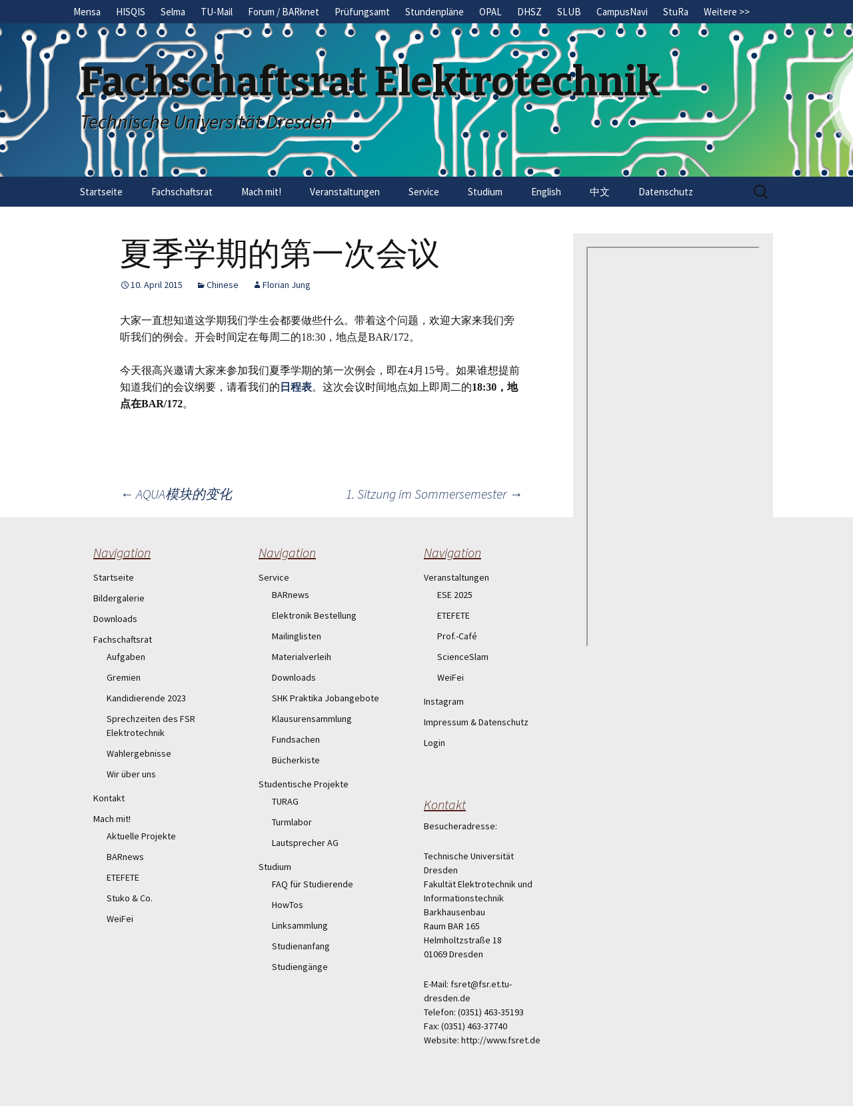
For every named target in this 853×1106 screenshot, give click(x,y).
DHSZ (529, 11)
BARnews (125, 857)
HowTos (287, 905)
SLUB (569, 11)
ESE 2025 (454, 595)
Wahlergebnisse (139, 753)
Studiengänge (300, 967)
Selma (173, 11)
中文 (600, 191)
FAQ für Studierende (312, 884)
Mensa (87, 11)
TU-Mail (217, 11)
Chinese (223, 285)
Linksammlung (300, 925)
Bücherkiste (296, 760)
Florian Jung (287, 285)
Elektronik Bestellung (314, 615)
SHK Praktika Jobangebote (325, 698)
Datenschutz (665, 191)
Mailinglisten (296, 636)
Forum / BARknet (283, 11)
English (546, 191)
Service (424, 191)
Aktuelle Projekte (141, 836)
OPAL (490, 11)
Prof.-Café (457, 636)
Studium (485, 191)
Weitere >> (727, 11)
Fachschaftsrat (182, 191)
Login (434, 743)
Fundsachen (296, 739)
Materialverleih (301, 657)
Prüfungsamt (362, 11)
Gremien (124, 677)
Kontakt (109, 798)
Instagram (444, 701)
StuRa (675, 11)
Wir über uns (131, 774)
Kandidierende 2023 (146, 698)
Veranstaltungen (345, 191)
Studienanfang (301, 946)
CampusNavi (622, 11)
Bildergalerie (119, 598)
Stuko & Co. (130, 898)
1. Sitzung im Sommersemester (434, 493)
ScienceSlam (462, 657)
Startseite (101, 191)
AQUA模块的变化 (176, 493)
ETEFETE (123, 877)
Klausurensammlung (312, 719)
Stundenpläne (434, 11)
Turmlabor (292, 822)
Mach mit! (261, 191)
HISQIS (130, 11)
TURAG (285, 801)
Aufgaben (126, 657)
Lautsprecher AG (305, 843)
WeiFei (120, 919)
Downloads (115, 619)
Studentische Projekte (304, 784)
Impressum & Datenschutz (476, 722)
